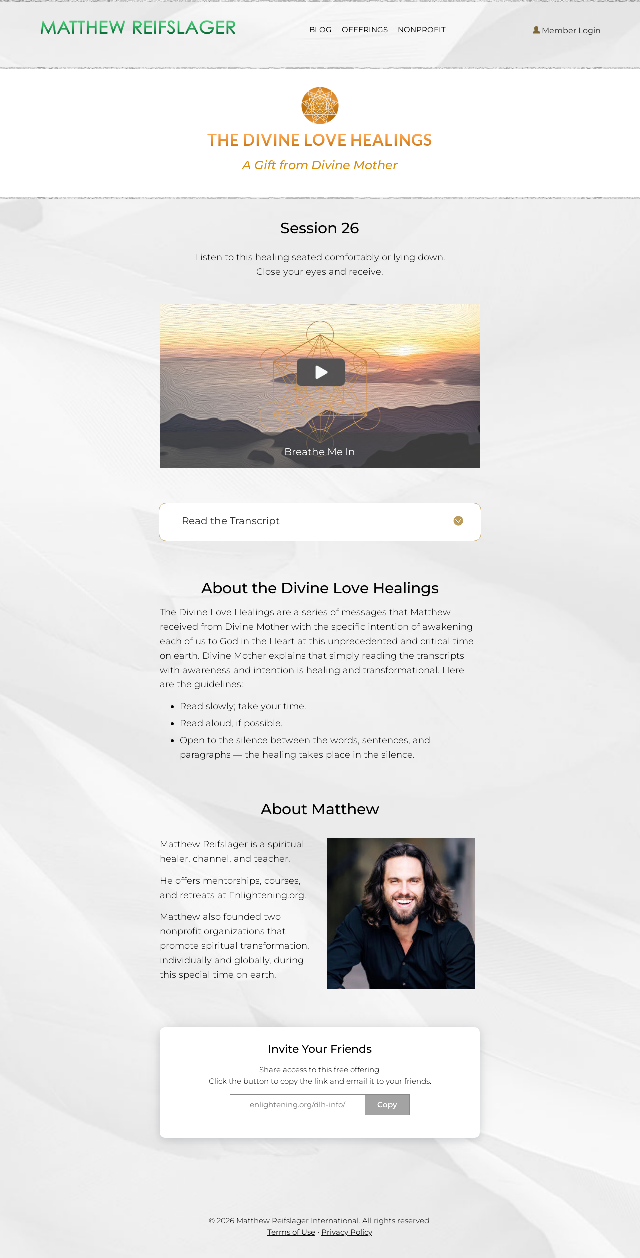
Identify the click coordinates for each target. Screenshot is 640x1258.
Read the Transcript (231, 521)
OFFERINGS (365, 29)
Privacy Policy (347, 1232)
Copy (387, 1104)
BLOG (321, 29)
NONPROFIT (422, 29)
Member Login (566, 30)
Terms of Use (292, 1232)
